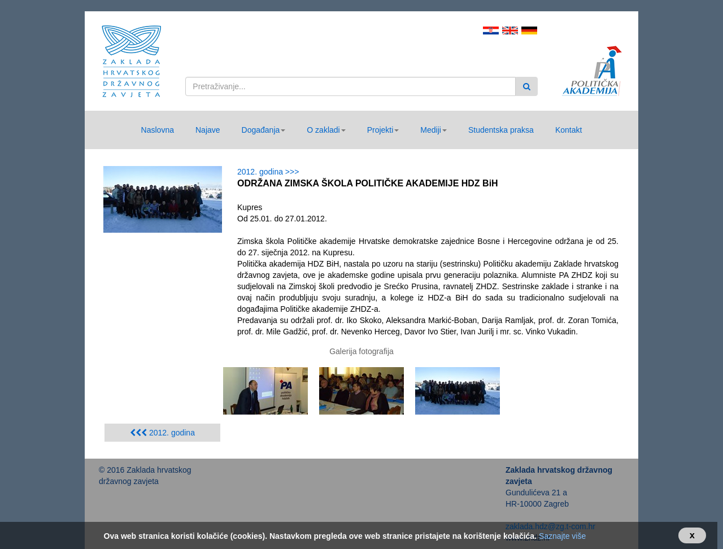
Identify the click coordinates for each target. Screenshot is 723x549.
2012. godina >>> (270, 171)
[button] (264, 130)
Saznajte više (562, 536)
